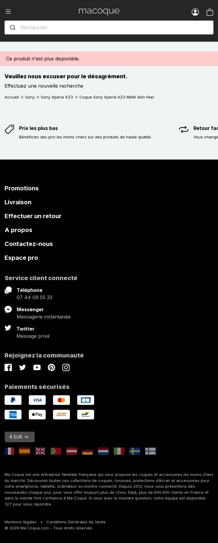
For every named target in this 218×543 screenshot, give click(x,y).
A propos (18, 230)
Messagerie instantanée (44, 317)
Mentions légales (21, 521)
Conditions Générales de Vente (76, 521)
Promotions (22, 188)
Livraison (18, 202)
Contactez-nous (29, 243)
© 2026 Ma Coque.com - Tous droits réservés (48, 527)
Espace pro (21, 257)
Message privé (33, 336)
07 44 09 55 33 (34, 297)
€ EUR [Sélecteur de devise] (19, 436)
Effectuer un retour (33, 216)
